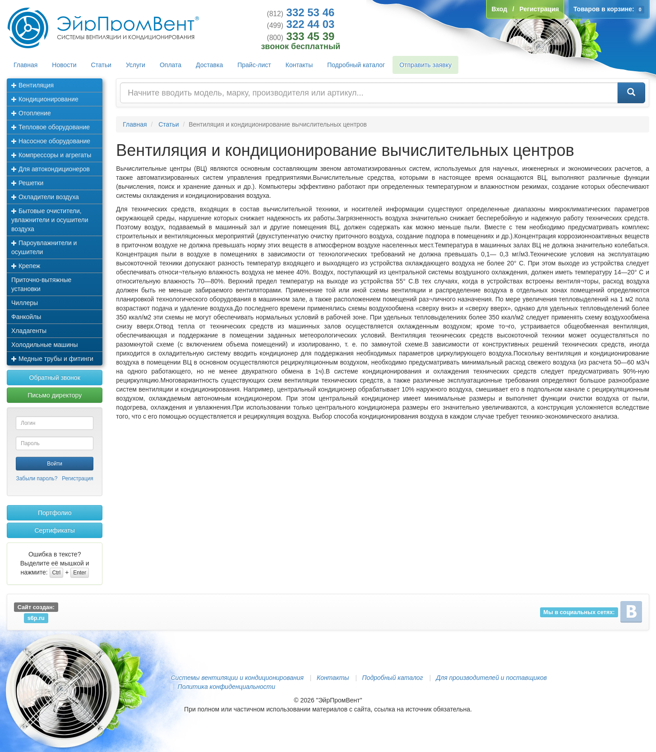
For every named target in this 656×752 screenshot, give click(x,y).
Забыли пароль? (37, 478)
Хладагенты (28, 330)
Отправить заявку (425, 64)
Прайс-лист (254, 64)
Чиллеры (24, 302)
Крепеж (25, 265)
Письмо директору (55, 395)
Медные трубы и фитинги (52, 358)
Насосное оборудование (50, 141)
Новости (64, 64)
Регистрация (77, 478)
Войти (54, 463)
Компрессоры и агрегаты (51, 155)
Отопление (31, 113)
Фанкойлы (26, 316)
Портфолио (55, 512)
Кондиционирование (45, 99)
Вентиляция (32, 85)
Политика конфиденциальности (226, 686)
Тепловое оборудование (50, 127)
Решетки (27, 183)
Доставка (209, 64)
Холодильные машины (44, 344)
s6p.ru (36, 618)
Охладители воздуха (45, 197)
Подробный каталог (356, 64)
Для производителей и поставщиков (491, 677)
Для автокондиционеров (50, 169)
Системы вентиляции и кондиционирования (237, 677)
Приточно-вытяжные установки (41, 284)
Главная (25, 64)
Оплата (170, 64)
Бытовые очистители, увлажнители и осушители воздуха (49, 219)
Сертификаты (54, 530)
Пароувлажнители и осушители (44, 247)
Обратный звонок (54, 377)
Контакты (299, 64)
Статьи (101, 64)
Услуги (135, 64)
